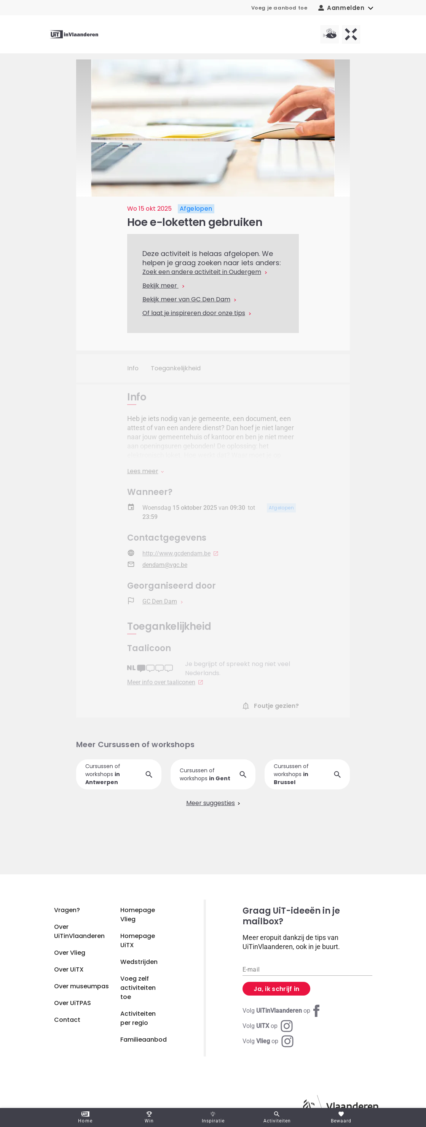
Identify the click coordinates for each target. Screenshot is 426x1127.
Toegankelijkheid (176, 368)
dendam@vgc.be (164, 569)
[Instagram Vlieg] (268, 1041)
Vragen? (67, 910)
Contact (67, 1019)
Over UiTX (69, 969)
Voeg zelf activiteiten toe (138, 987)
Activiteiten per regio (138, 1018)
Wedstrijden (139, 961)
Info (133, 368)
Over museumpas (81, 986)
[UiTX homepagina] (351, 34)
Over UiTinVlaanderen (79, 931)
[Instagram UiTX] (268, 1026)
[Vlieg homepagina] (330, 34)
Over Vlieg (69, 952)
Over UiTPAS (72, 1003)
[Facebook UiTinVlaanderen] (282, 1011)
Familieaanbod (143, 1039)
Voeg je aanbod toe (279, 7)
